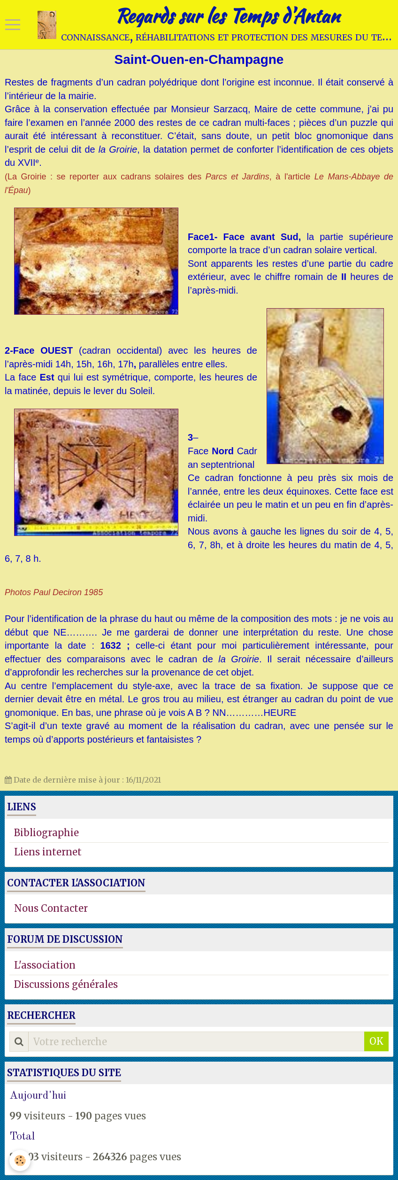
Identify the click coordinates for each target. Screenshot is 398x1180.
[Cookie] (20, 1160)
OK (376, 1041)
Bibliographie (46, 832)
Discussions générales (66, 984)
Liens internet (48, 852)
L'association (45, 965)
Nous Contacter (51, 908)
